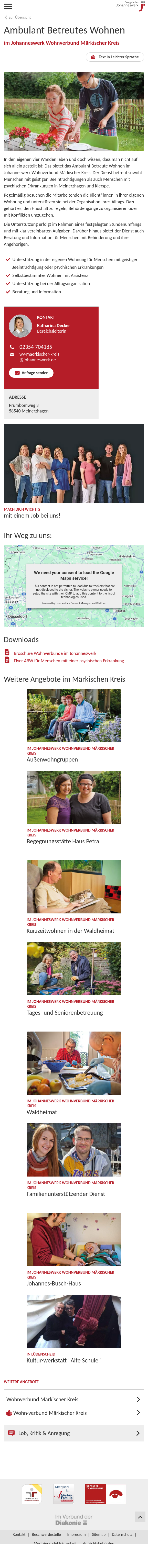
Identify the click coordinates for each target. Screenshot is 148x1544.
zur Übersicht (17, 17)
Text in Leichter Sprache (115, 56)
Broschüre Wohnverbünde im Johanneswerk (55, 653)
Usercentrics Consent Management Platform (81, 603)
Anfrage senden (34, 372)
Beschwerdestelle (46, 1534)
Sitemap (98, 1534)
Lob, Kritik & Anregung (39, 1433)
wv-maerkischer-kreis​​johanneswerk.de (39, 357)
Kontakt (19, 1534)
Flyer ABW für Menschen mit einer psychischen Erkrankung (69, 661)
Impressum (76, 1534)
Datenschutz (122, 1534)
